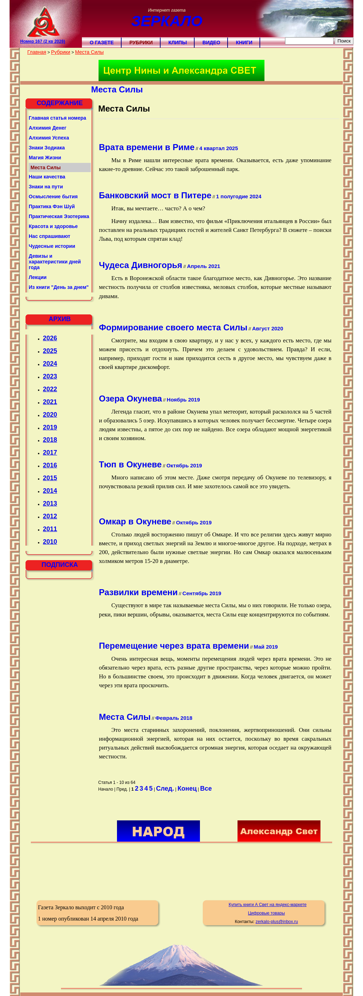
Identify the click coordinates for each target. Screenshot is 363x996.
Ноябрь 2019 (183, 400)
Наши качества (47, 177)
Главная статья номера (57, 118)
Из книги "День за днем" (59, 287)
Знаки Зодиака (47, 147)
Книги (244, 42)
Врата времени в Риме (147, 147)
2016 (50, 465)
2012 (50, 516)
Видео (211, 42)
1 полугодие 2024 (239, 196)
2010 (50, 541)
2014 (50, 490)
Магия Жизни (45, 157)
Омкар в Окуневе (135, 521)
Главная (36, 52)
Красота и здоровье (53, 226)
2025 (50, 350)
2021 (50, 401)
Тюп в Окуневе (130, 464)
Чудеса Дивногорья (140, 265)
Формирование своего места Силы (173, 327)
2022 (50, 389)
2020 (50, 414)
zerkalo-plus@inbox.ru (277, 921)
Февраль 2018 (173, 718)
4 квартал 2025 (218, 148)
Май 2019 (266, 647)
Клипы (177, 42)
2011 (50, 529)
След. (165, 788)
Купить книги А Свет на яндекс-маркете (268, 904)
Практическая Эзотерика (59, 216)
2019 (50, 427)
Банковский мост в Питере (155, 195)
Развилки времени (138, 592)
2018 (50, 439)
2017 (50, 452)
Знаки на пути (46, 186)
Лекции (37, 277)
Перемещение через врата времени (174, 645)
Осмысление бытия (53, 196)
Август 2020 (267, 328)
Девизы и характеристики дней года (55, 261)
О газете (102, 42)
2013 (50, 503)
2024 (50, 363)
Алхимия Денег (47, 128)
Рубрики (141, 42)
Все (206, 788)
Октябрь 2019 (184, 465)
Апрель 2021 (203, 266)
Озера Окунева (130, 398)
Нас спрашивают (49, 236)
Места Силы (89, 52)
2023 (50, 376)
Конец (187, 788)
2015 (50, 478)
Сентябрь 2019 (202, 593)
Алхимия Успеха (49, 138)
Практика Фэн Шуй (52, 206)
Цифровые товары (266, 913)
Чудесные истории (52, 246)
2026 (50, 338)
